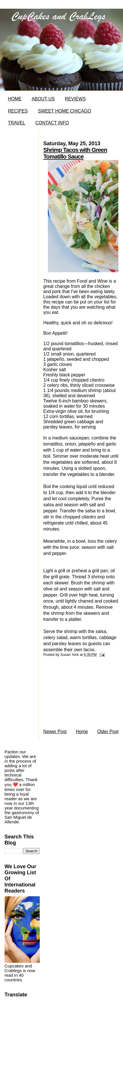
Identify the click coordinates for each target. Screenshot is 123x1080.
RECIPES (18, 110)
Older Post (108, 731)
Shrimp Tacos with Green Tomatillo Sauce (75, 153)
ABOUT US (43, 98)
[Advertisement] (78, 694)
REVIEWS (75, 98)
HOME (14, 98)
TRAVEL (16, 122)
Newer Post (55, 731)
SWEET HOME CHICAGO (64, 110)
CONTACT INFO (52, 122)
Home (82, 731)
